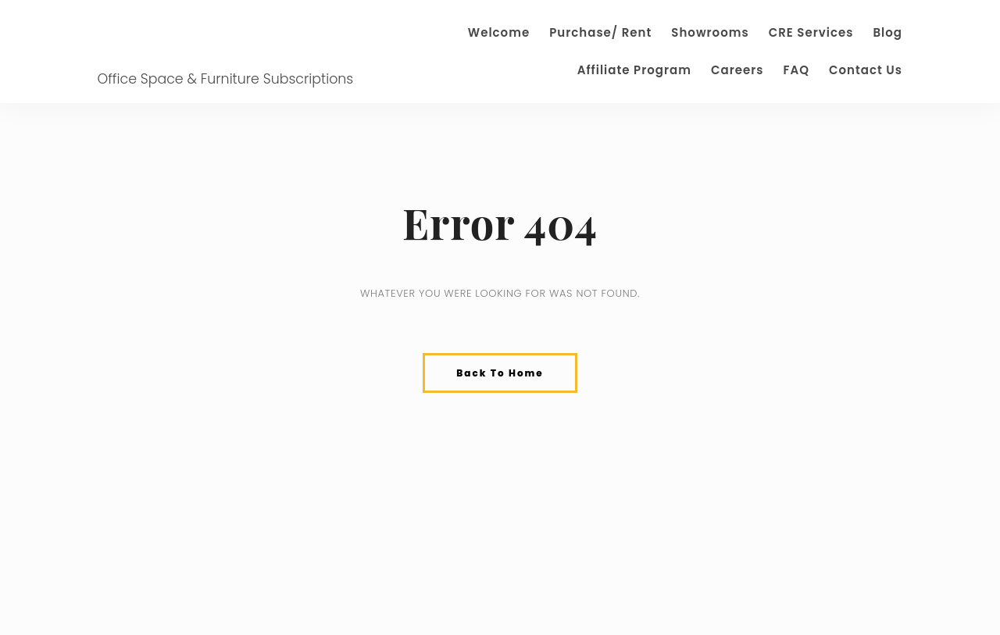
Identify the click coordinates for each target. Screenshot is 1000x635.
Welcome (499, 32)
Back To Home (499, 373)
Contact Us (865, 70)
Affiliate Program (634, 70)
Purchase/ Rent (600, 32)
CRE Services (811, 32)
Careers (737, 70)
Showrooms (709, 32)
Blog (887, 32)
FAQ (796, 70)
